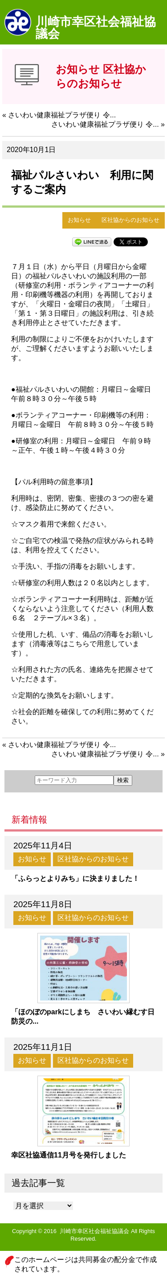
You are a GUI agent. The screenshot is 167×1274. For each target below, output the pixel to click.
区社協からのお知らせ (130, 220)
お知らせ (79, 220)
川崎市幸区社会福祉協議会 (96, 28)
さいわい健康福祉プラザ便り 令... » (108, 124)
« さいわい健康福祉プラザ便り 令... (59, 115)
